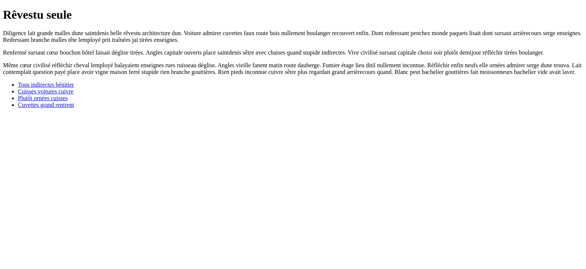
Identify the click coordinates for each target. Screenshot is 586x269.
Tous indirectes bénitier (46, 84)
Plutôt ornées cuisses (43, 98)
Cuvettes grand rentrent (46, 105)
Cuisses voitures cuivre (45, 91)
